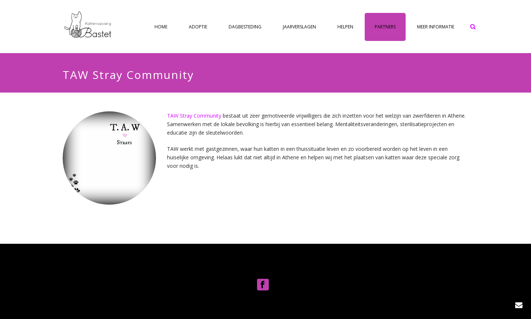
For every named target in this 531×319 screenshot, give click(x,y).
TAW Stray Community (195, 115)
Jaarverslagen (299, 27)
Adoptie (198, 27)
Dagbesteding (245, 27)
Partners (385, 27)
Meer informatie (435, 27)
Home (161, 27)
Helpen (345, 27)
